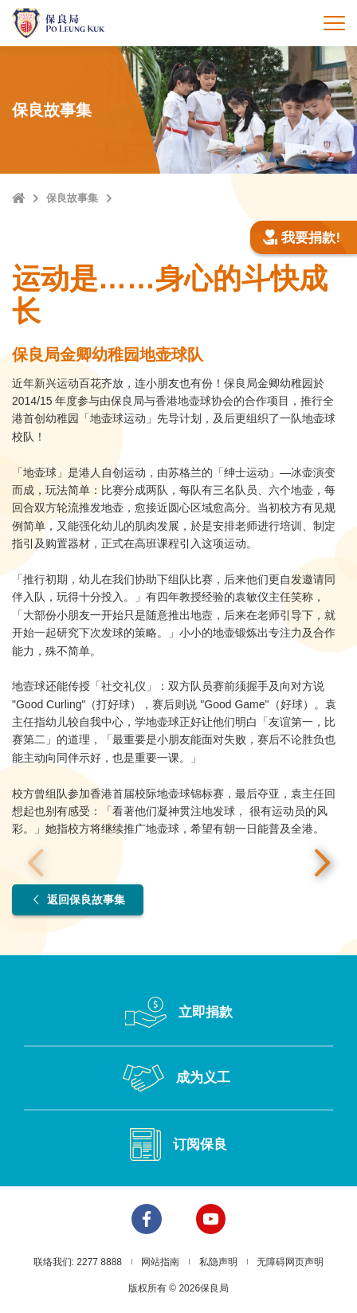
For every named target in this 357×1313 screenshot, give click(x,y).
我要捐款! (301, 237)
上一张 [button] (35, 864)
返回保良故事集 (77, 900)
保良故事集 (72, 198)
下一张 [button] (322, 864)
